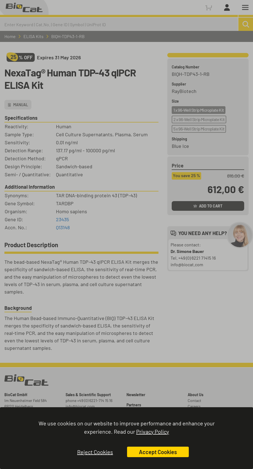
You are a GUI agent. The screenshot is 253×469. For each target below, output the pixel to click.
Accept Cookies (158, 452)
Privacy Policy (152, 431)
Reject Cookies (95, 452)
